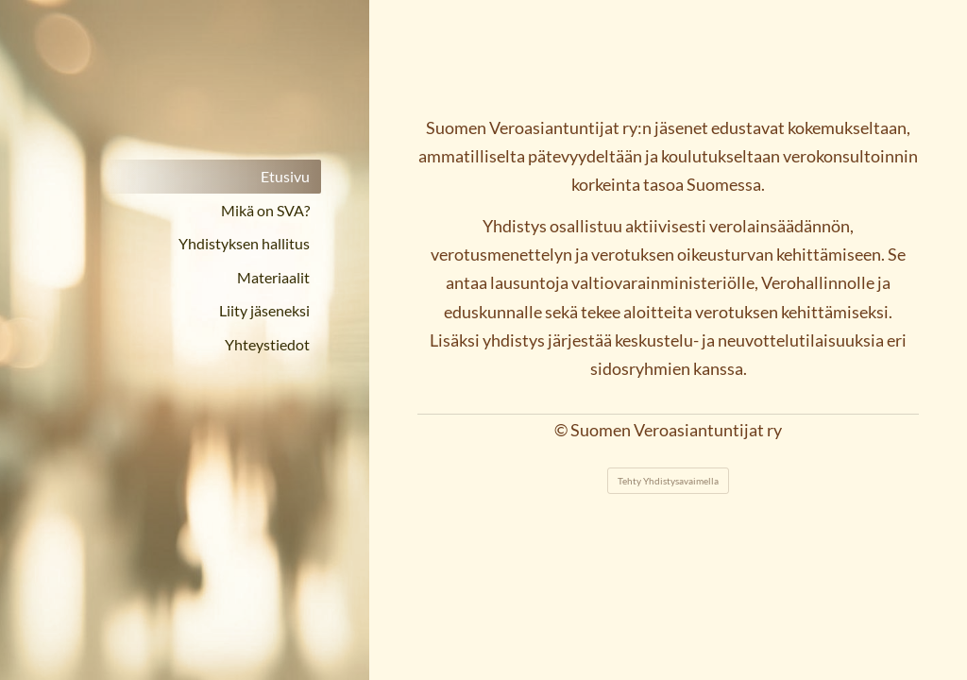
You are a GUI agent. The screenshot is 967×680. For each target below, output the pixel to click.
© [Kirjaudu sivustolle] (562, 430)
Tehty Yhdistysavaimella (668, 480)
